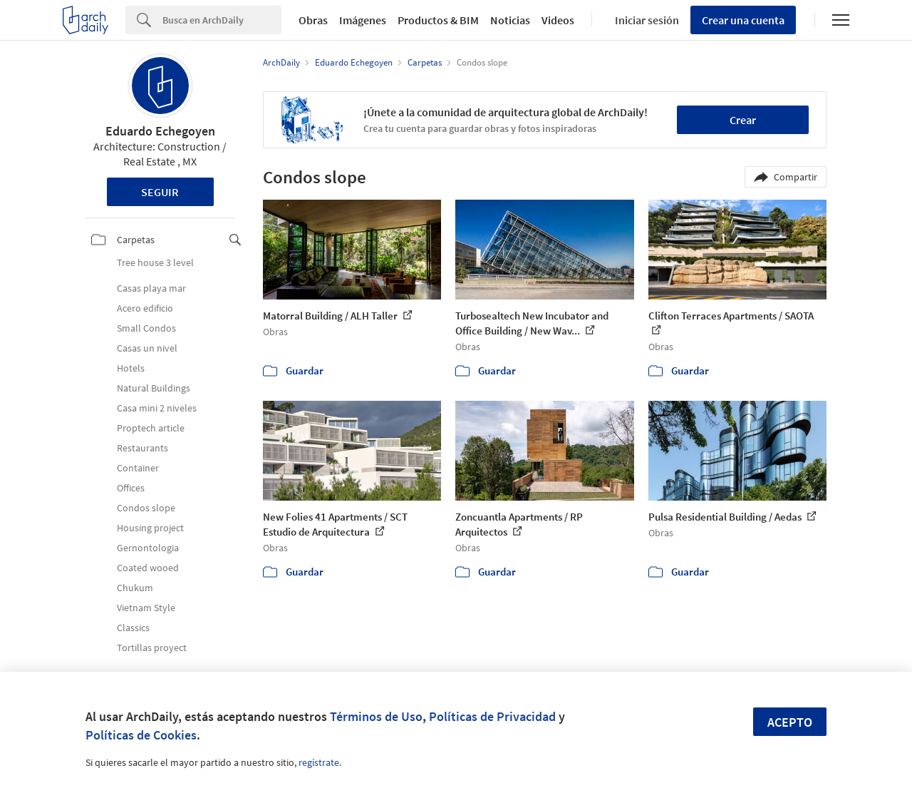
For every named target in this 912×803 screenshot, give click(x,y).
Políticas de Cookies (141, 735)
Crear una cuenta (743, 20)
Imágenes (362, 20)
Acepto (789, 722)
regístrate (319, 762)
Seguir (160, 192)
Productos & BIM (438, 20)
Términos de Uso (376, 716)
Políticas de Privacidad (492, 716)
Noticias (510, 20)
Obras (313, 20)
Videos (558, 20)
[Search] (221, 20)
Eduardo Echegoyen (160, 131)
